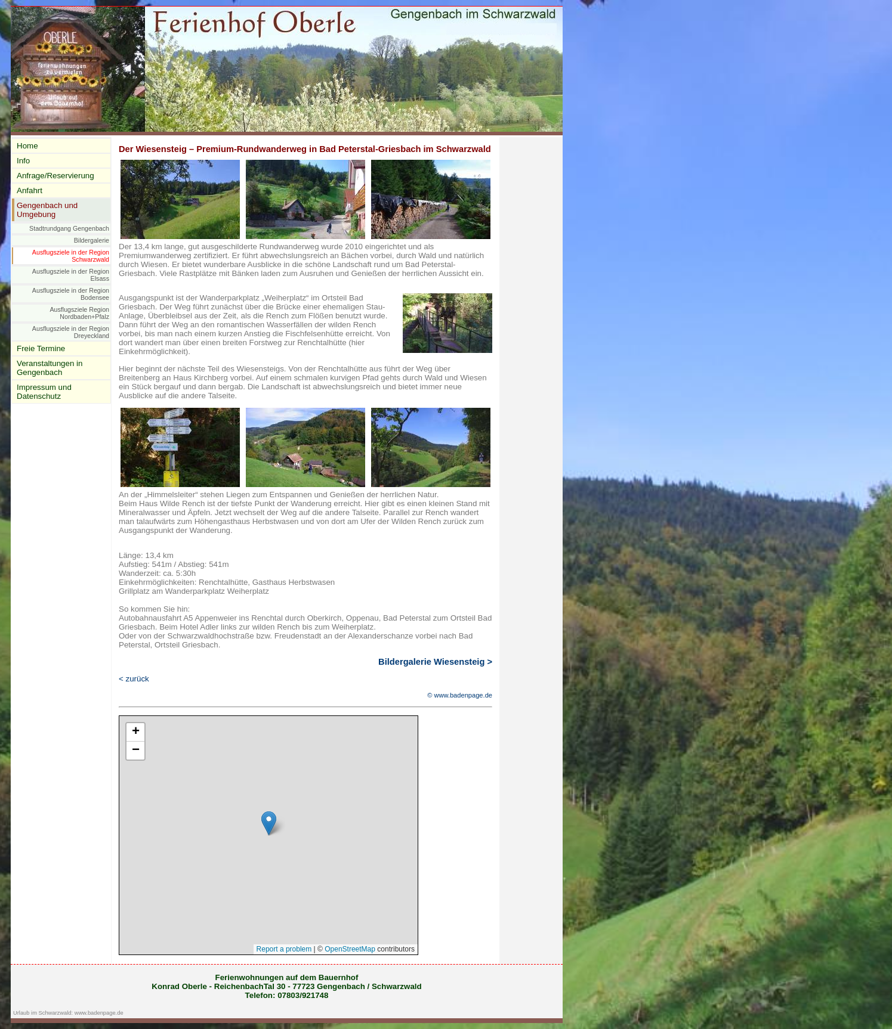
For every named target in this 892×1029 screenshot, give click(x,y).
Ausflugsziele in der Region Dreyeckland (70, 332)
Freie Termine (41, 348)
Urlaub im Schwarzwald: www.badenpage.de (68, 1013)
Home (27, 145)
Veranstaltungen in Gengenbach (49, 368)
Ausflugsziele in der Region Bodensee (70, 294)
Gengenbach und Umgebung (47, 210)
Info (23, 160)
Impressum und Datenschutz (44, 392)
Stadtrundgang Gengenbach (69, 228)
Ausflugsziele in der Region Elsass (70, 275)
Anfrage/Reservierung (55, 175)
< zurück (134, 678)
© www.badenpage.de (459, 695)
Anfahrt (29, 190)
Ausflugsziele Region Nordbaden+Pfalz (79, 313)
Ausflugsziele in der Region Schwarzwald (70, 256)
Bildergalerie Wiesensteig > (435, 662)
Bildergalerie (91, 240)
